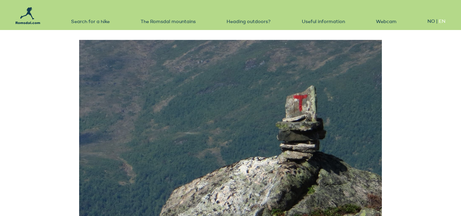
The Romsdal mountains (168, 22)
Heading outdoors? (249, 22)
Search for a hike (90, 22)
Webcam (386, 22)
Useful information (323, 22)
